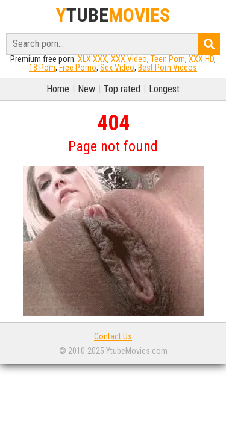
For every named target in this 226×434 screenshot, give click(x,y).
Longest (164, 89)
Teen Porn (168, 59)
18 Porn (42, 67)
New (86, 89)
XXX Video (129, 59)
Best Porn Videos (167, 67)
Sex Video (117, 67)
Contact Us (113, 336)
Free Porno (77, 67)
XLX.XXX (92, 59)
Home (57, 89)
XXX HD (201, 59)
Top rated (122, 89)
